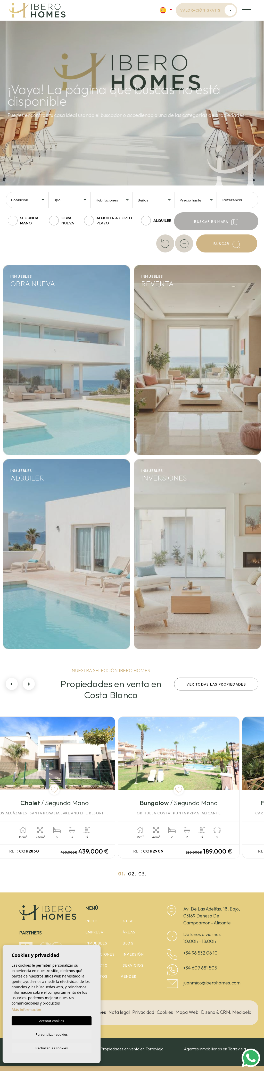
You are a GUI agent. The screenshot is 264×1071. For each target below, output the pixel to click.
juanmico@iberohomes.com (212, 983)
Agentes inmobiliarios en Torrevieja (215, 1048)
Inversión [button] (133, 954)
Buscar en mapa (216, 222)
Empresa (95, 932)
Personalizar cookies (52, 1033)
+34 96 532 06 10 (200, 953)
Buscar (226, 244)
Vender (128, 976)
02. (132, 874)
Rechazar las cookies (51, 1047)
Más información (26, 1008)
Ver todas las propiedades (216, 684)
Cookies (165, 1012)
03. (142, 874)
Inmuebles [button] (97, 943)
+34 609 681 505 (200, 968)
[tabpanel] (67, 787)
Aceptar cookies (51, 1020)
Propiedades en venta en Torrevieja (132, 1048)
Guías (129, 921)
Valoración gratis (208, 10)
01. (122, 874)
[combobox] (28, 199)
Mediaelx (241, 1012)
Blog (128, 943)
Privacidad (143, 1012)
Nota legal (119, 1012)
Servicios (133, 965)
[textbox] (29, 200)
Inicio (92, 921)
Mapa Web (187, 1012)
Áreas (129, 932)
